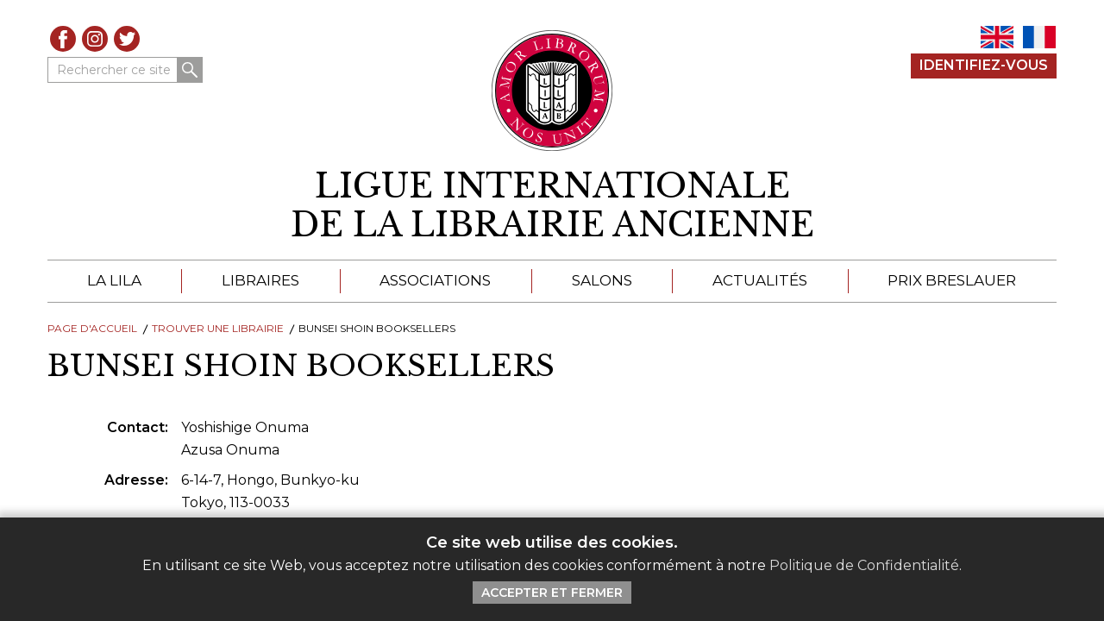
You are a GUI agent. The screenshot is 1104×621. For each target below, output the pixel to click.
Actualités (759, 280)
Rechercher (190, 70)
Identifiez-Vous (983, 65)
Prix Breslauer (952, 280)
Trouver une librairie (218, 328)
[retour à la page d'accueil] (552, 205)
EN (997, 37)
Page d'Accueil (92, 328)
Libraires (260, 280)
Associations (435, 280)
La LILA (114, 280)
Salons (602, 280)
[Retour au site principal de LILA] (552, 90)
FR (1039, 37)
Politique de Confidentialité (864, 565)
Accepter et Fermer (552, 592)
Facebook (63, 39)
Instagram (95, 39)
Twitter (127, 39)
